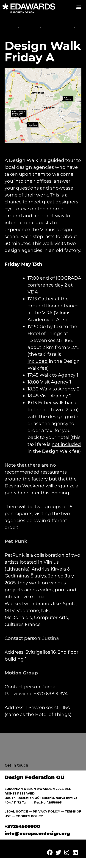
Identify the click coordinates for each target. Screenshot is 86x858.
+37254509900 (22, 826)
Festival (29, 27)
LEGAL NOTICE (16, 811)
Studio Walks (57, 27)
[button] (78, 7)
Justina (50, 638)
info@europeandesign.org (37, 833)
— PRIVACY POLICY (44, 811)
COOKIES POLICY (29, 816)
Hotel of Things (45, 333)
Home (11, 27)
